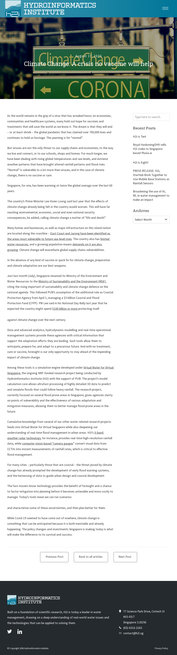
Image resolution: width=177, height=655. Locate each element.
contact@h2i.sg (133, 633)
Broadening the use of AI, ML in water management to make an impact (151, 195)
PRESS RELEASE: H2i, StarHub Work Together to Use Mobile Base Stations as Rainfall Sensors (151, 177)
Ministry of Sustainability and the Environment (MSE (71, 281)
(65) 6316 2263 (132, 628)
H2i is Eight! (140, 162)
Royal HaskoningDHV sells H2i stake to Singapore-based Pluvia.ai (149, 149)
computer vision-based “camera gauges (47, 443)
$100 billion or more (65, 309)
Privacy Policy (161, 648)
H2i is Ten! (139, 136)
